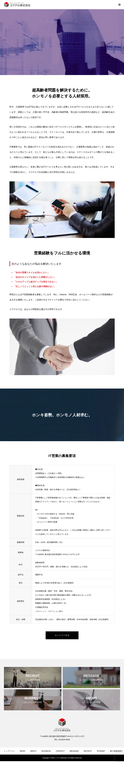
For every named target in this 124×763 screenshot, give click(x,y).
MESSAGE (74, 751)
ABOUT (33, 751)
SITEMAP (101, 751)
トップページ (9, 751)
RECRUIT (88, 751)
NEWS (22, 751)
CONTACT (60, 751)
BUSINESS (46, 751)
